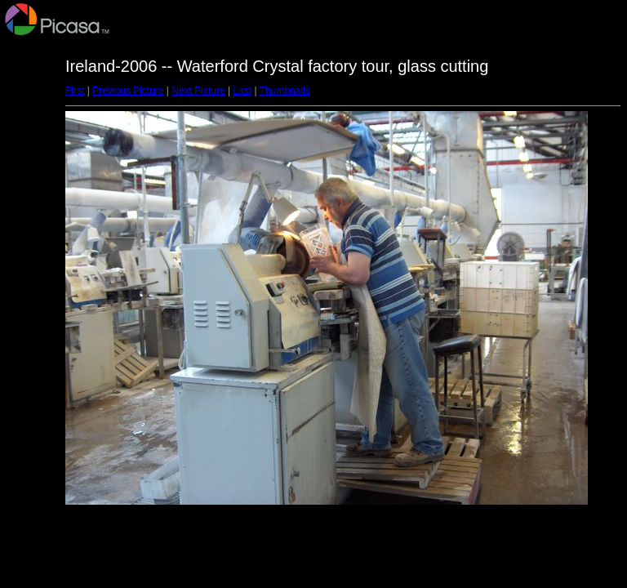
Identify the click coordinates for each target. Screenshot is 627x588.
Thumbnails (285, 90)
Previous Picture (127, 90)
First (74, 90)
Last (242, 90)
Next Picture (198, 90)
